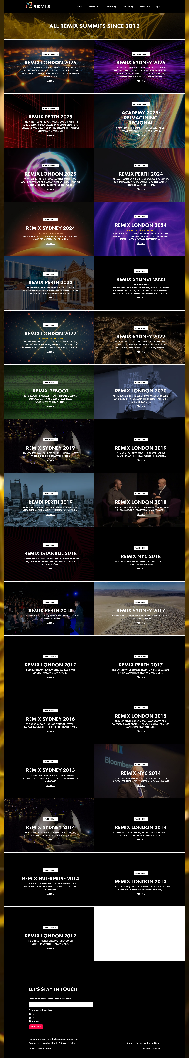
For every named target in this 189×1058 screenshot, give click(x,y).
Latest (80, 6)
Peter (72, 1043)
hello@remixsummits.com (65, 1039)
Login (157, 6)
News (157, 1043)
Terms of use (156, 1048)
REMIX (54, 1043)
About (130, 1043)
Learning (111, 6)
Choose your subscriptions (40, 1010)
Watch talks (95, 6)
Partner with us (143, 1043)
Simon (64, 1043)
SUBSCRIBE (36, 1027)
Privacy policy (145, 1048)
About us (144, 6)
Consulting (128, 6)
